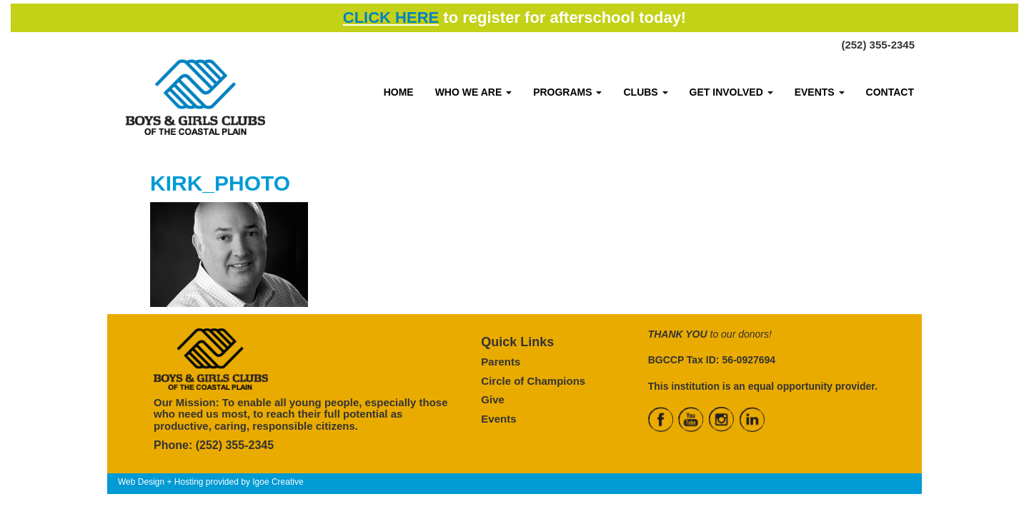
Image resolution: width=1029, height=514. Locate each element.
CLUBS (645, 92)
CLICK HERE (391, 17)
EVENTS (820, 92)
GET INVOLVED (731, 92)
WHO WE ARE (473, 92)
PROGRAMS (567, 92)
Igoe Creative (277, 482)
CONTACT (890, 92)
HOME (399, 92)
